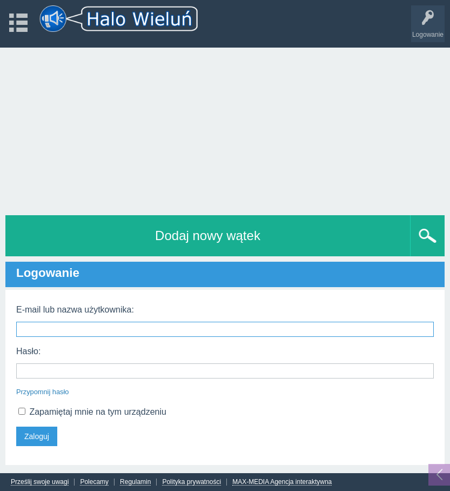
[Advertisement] (225, 128)
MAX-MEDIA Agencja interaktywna (282, 482)
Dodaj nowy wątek (207, 235)
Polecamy (94, 482)
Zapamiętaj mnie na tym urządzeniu (92, 411)
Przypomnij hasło (42, 392)
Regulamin (135, 482)
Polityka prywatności (191, 482)
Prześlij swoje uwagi (40, 482)
